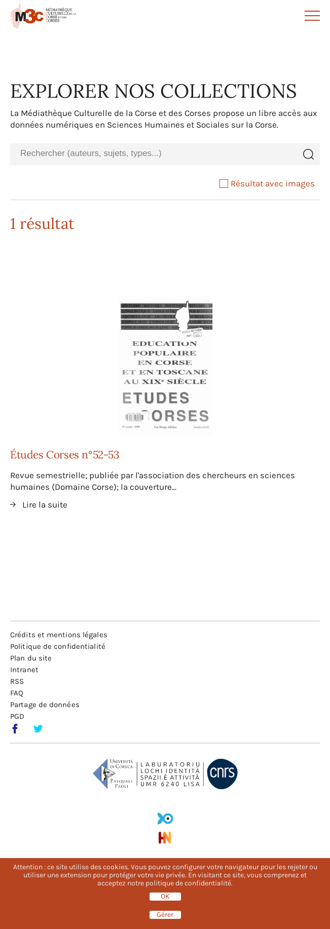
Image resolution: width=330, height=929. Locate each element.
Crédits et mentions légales (58, 634)
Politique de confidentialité (57, 646)
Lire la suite (44, 504)
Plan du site (31, 658)
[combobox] (153, 153)
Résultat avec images (267, 183)
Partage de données (45, 704)
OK (165, 897)
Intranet (24, 669)
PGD (17, 716)
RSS (17, 681)
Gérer (165, 915)
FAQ (16, 693)
